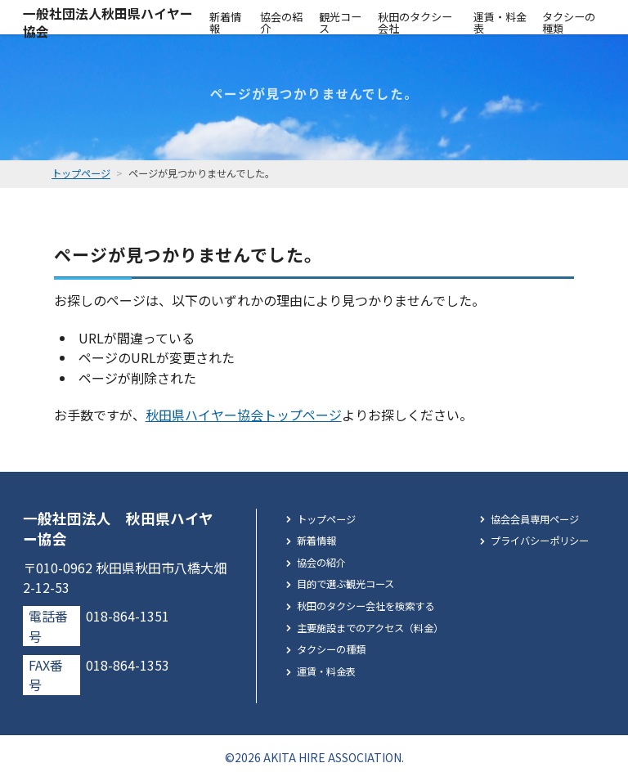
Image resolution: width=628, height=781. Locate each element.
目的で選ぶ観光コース (345, 584)
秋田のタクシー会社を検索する (365, 606)
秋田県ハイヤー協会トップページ (244, 414)
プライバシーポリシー (540, 540)
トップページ (326, 519)
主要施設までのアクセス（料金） (370, 628)
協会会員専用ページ (535, 519)
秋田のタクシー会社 (415, 22)
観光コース (340, 22)
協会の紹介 (281, 22)
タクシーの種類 (568, 22)
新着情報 (225, 22)
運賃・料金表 (500, 22)
